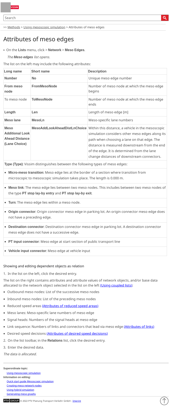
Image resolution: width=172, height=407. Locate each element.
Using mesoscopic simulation (44, 27)
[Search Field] (86, 18)
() (116, 285)
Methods (14, 27)
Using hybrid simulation (20, 389)
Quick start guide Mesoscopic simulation (30, 381)
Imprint (77, 400)
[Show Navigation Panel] (6, 7)
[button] (165, 18)
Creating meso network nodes (24, 385)
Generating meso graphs (21, 394)
